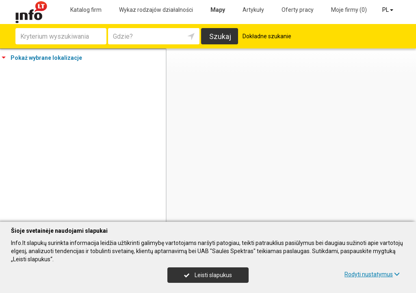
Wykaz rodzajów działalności (156, 10)
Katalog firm (86, 10)
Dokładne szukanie (267, 36)
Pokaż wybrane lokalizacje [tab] (42, 58)
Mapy (217, 10)
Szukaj (220, 36)
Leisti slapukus (208, 275)
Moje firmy (349, 10)
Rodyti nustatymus (372, 274)
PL (388, 10)
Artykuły (253, 10)
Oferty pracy (298, 10)
